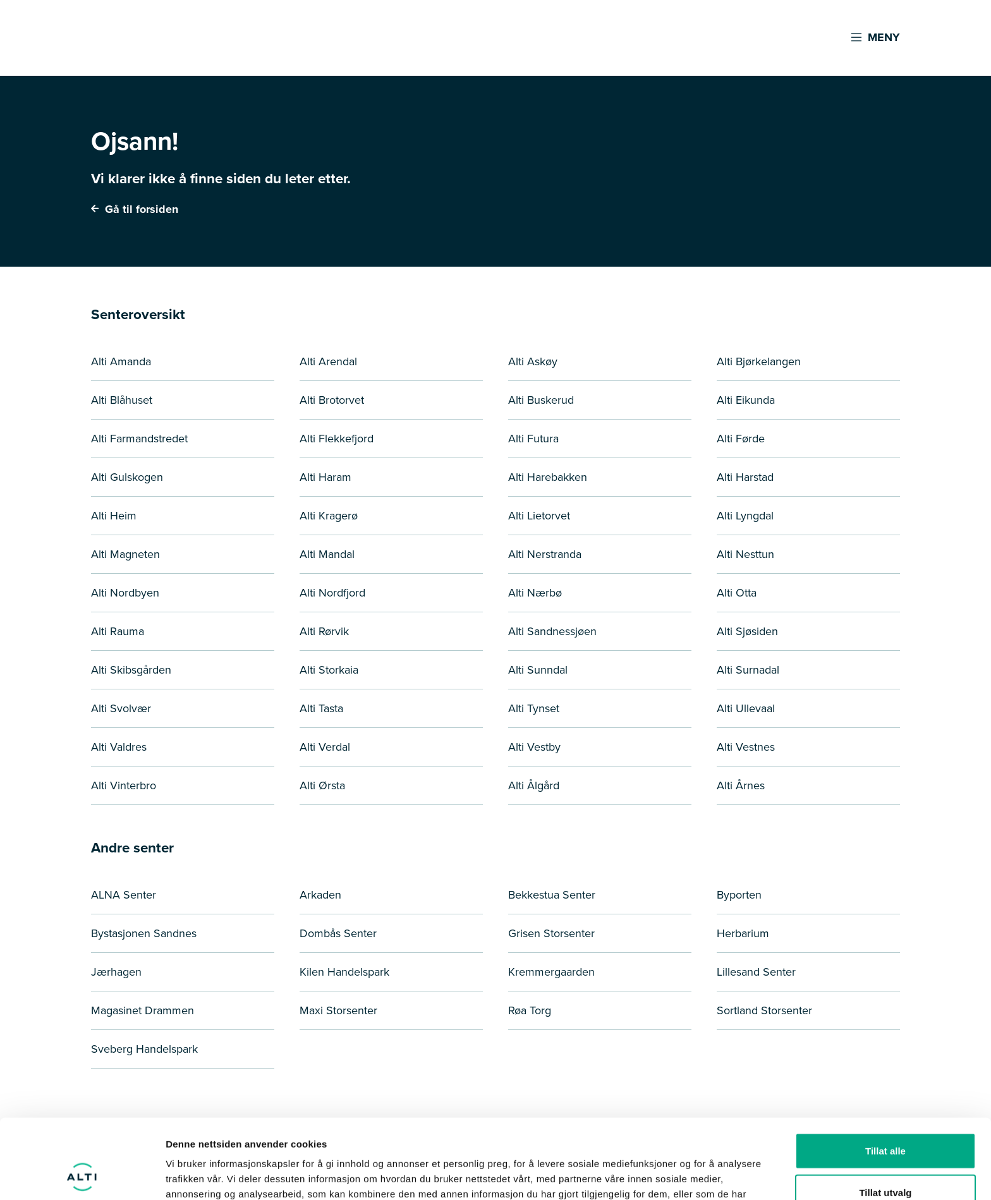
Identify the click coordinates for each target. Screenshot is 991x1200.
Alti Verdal (325, 747)
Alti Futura (533, 438)
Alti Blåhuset (121, 400)
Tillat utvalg (885, 1117)
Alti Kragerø (329, 515)
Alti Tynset (533, 708)
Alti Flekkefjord (337, 438)
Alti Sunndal (538, 670)
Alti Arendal (328, 361)
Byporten (739, 895)
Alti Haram (325, 477)
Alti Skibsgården (131, 670)
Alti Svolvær (121, 708)
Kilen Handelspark (344, 972)
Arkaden (320, 895)
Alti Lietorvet (539, 515)
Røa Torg (529, 1010)
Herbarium (743, 933)
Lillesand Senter (756, 972)
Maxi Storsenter (338, 1010)
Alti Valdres (119, 747)
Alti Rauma (117, 631)
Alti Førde (741, 438)
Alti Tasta (321, 708)
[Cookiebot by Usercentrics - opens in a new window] (82, 1175)
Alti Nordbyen (125, 593)
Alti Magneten (125, 554)
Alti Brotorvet (332, 400)
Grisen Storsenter (551, 933)
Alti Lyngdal (745, 515)
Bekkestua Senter (551, 895)
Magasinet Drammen (142, 1010)
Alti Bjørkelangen (759, 361)
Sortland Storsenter (764, 1010)
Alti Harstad (745, 477)
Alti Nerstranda (544, 554)
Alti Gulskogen (127, 477)
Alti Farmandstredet (139, 438)
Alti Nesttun (745, 554)
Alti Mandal (327, 554)
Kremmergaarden (551, 972)
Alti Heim (114, 515)
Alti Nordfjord (332, 593)
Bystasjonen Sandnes (144, 933)
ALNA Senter (123, 895)
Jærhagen (116, 972)
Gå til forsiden (134, 209)
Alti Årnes (741, 785)
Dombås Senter (338, 933)
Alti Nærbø (535, 593)
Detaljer (673, 1175)
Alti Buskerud (541, 400)
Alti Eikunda (746, 400)
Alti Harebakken (547, 477)
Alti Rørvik (324, 631)
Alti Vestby (534, 747)
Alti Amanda (121, 361)
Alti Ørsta (322, 785)
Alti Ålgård (533, 785)
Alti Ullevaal (746, 708)
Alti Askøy (532, 361)
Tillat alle (885, 1075)
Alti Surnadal (748, 670)
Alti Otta (737, 593)
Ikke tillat (885, 1158)
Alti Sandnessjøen (552, 631)
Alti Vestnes (746, 747)
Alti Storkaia (329, 670)
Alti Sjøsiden (747, 631)
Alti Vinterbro (123, 785)
